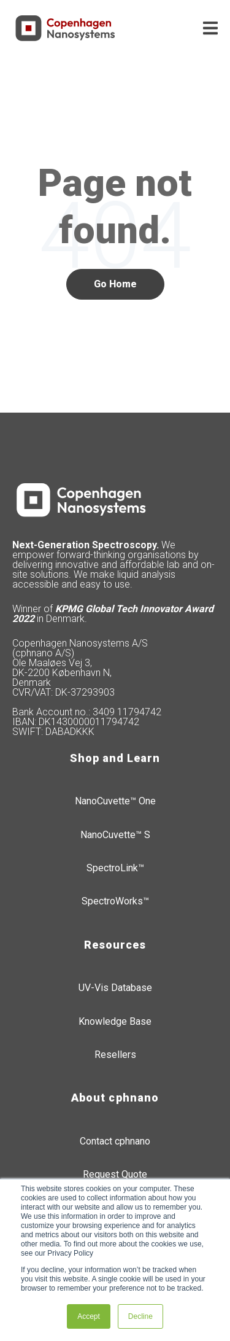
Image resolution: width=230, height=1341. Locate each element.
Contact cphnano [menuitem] (115, 1141)
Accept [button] (88, 1316)
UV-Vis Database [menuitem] (115, 987)
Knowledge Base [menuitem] (115, 1021)
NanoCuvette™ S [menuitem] (115, 835)
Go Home (115, 284)
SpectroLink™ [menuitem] (115, 868)
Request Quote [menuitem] (115, 1174)
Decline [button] (140, 1316)
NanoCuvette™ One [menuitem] (115, 801)
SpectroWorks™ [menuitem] (115, 901)
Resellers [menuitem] (115, 1054)
